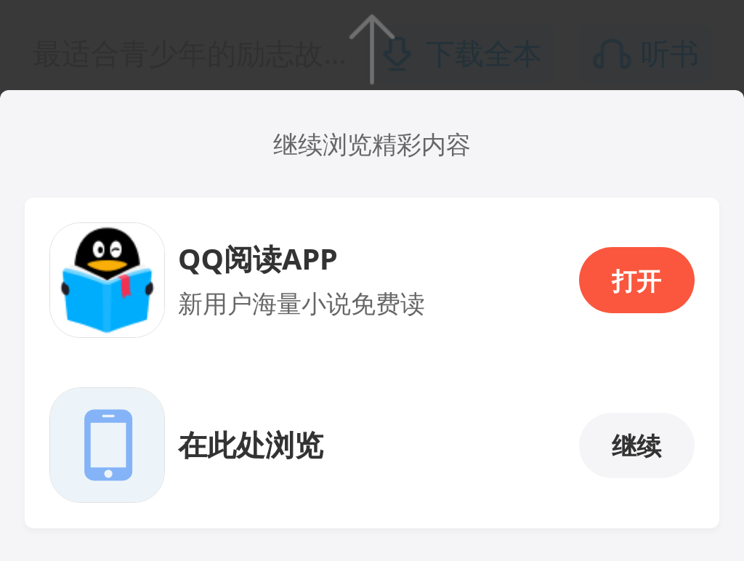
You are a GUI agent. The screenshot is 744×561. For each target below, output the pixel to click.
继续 (636, 445)
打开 (636, 280)
